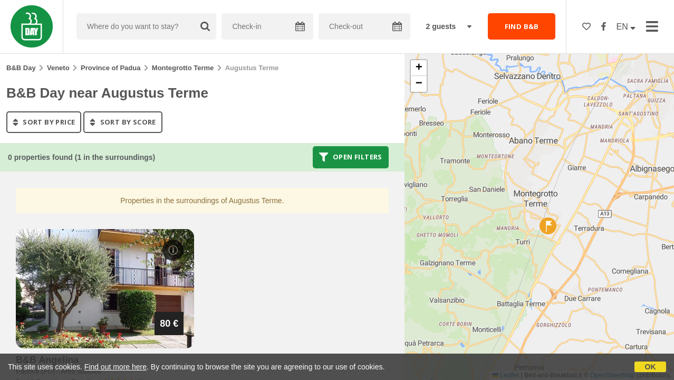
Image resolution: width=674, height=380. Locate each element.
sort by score (123, 122)
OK (650, 367)
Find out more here (115, 367)
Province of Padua (110, 68)
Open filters (350, 157)
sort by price (44, 122)
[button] (548, 226)
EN (626, 26)
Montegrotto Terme (183, 68)
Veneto (58, 68)
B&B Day (21, 68)
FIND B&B (522, 26)
